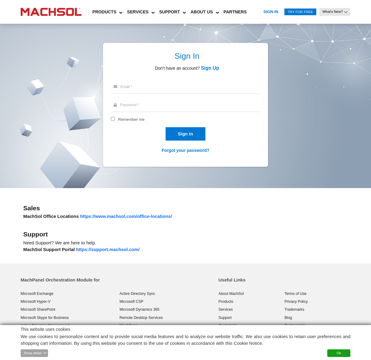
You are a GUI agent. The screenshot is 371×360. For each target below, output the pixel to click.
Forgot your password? (185, 150)
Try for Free (300, 12)
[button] (104, 10)
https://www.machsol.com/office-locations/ (126, 216)
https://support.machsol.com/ (107, 249)
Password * (126, 105)
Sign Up (210, 68)
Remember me (131, 119)
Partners (235, 11)
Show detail (33, 353)
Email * (123, 87)
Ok (339, 353)
